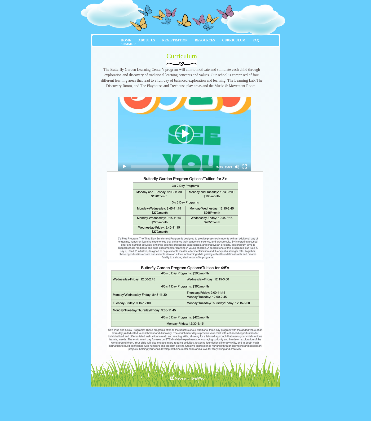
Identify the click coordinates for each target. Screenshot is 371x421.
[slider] (172, 166)
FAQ (256, 40)
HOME (126, 40)
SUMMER (128, 44)
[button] (184, 133)
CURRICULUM (234, 40)
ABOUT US (146, 40)
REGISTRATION (175, 40)
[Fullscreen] (244, 166)
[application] (184, 134)
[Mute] (237, 166)
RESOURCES (205, 40)
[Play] (124, 166)
